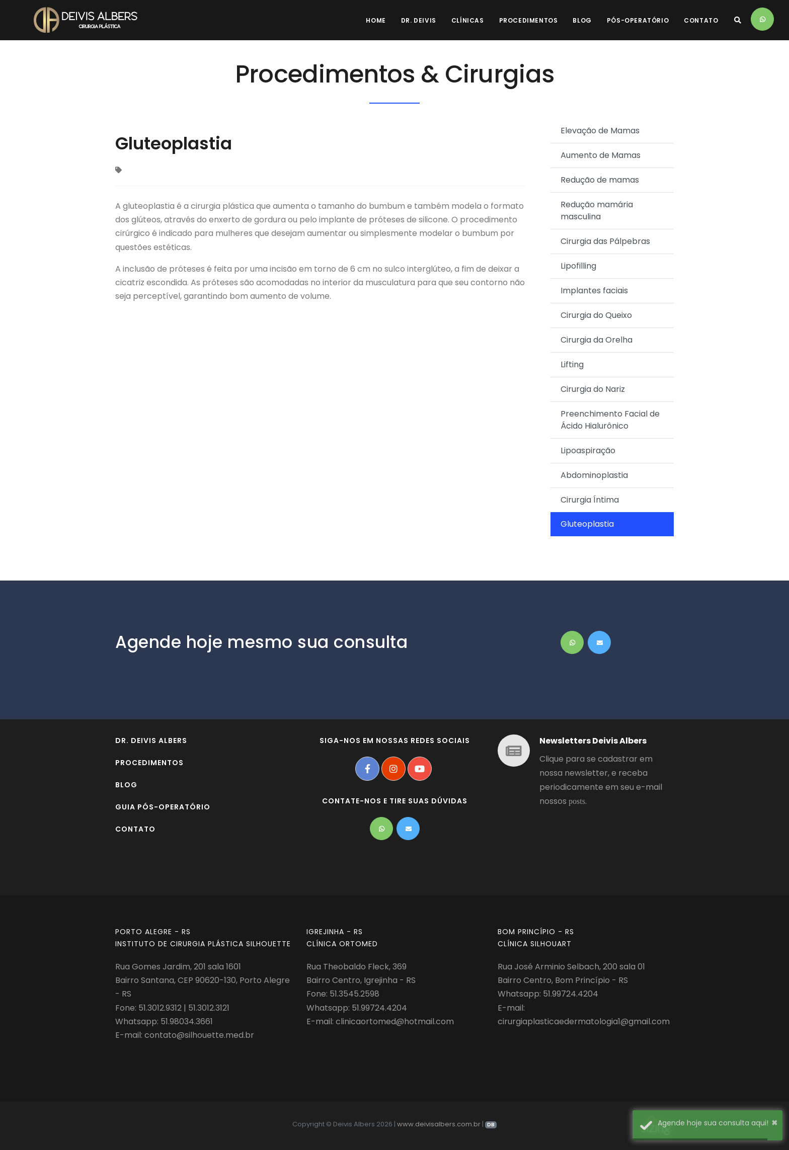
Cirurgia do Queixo (596, 315)
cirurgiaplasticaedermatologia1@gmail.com (584, 1021)
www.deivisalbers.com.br (439, 1124)
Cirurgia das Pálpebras (605, 241)
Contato (701, 20)
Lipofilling (578, 266)
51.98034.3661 (187, 1021)
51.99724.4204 (379, 1008)
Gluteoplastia (587, 524)
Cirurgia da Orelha (597, 340)
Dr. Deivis (418, 20)
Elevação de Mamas (600, 130)
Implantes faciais (594, 290)
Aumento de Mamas (601, 155)
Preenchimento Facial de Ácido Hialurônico (610, 420)
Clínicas (467, 20)
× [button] (774, 1122)
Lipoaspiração (588, 450)
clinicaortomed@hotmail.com (395, 1021)
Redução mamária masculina (597, 210)
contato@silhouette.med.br (199, 1035)
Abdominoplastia (594, 475)
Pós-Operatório (638, 20)
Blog (582, 20)
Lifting (572, 364)
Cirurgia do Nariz (593, 389)
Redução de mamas (600, 180)
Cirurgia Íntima (590, 500)
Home (375, 20)
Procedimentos (528, 20)
